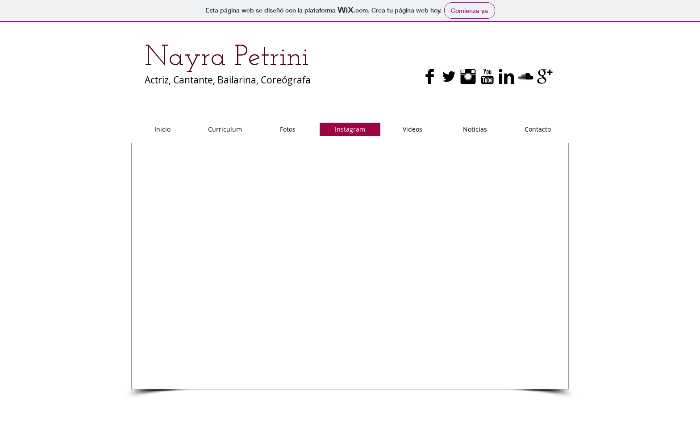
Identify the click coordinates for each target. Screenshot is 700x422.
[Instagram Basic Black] (468, 76)
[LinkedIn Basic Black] (506, 76)
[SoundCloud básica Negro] (525, 76)
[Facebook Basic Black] (430, 76)
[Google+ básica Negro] (545, 76)
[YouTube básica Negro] (487, 76)
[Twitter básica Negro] (449, 76)
